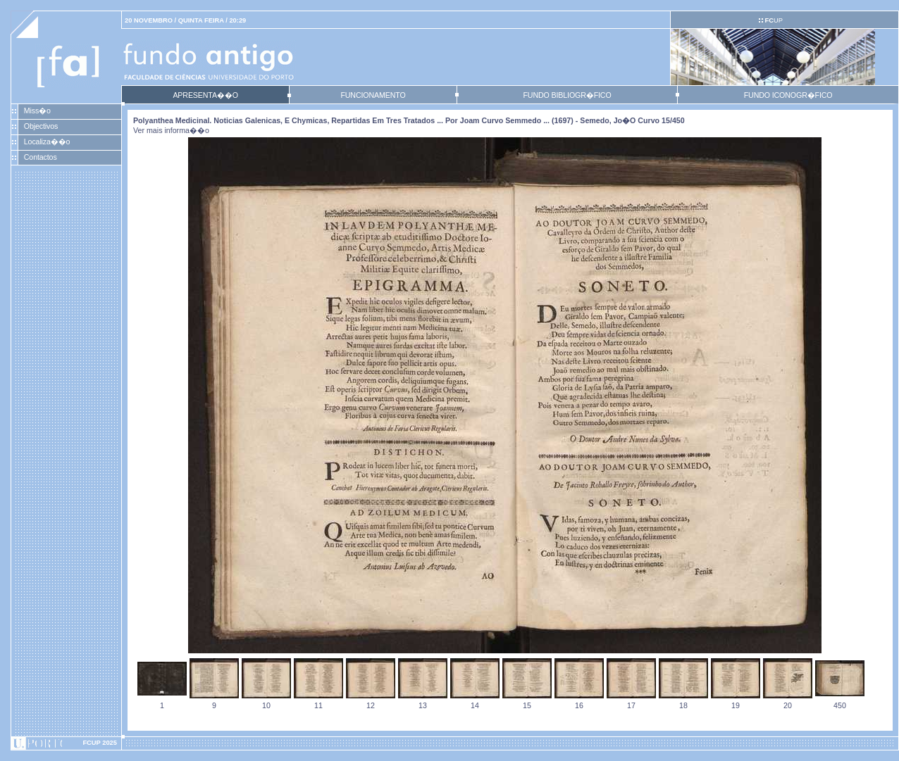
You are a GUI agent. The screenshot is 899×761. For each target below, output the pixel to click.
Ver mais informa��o (171, 130)
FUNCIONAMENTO (372, 95)
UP (773, 20)
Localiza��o (47, 141)
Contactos (40, 157)
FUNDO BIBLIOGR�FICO (567, 95)
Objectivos (41, 126)
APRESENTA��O (205, 95)
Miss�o (37, 110)
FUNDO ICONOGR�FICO (788, 95)
